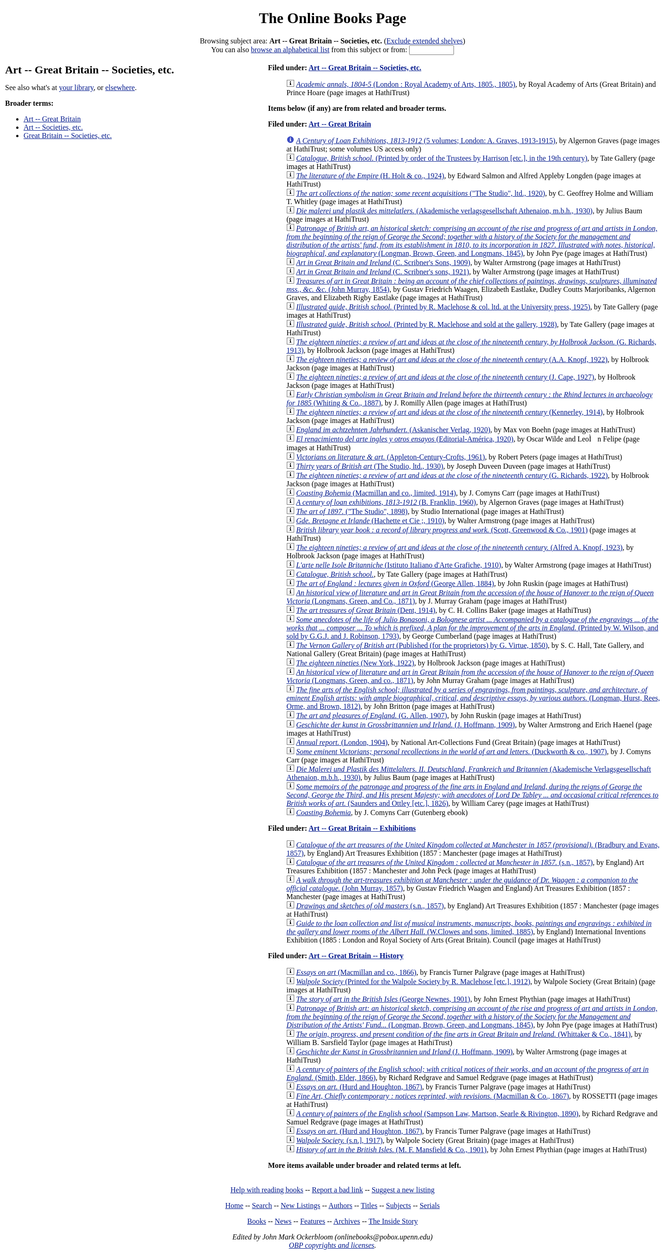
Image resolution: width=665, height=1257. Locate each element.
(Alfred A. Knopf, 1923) (459, 547)
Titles (369, 1205)
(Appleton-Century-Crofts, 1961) (390, 457)
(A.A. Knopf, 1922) (451, 359)
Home (234, 1205)
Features (312, 1221)
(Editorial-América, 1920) (405, 439)
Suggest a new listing (403, 1190)
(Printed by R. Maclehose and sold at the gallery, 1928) (426, 324)
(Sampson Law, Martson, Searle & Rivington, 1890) (437, 1114)
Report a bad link (337, 1190)
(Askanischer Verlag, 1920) (393, 430)
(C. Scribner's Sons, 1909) (383, 262)
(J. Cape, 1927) (445, 377)
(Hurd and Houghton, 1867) (359, 1087)
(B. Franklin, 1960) (386, 502)
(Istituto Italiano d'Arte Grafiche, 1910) (398, 565)
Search (262, 1205)
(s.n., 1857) (444, 862)
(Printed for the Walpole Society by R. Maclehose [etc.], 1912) (413, 981)
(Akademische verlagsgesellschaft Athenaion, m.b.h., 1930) (444, 211)
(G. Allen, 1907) (371, 715)
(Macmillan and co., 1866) (356, 972)
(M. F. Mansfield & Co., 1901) (391, 1150)
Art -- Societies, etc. (53, 127)
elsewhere (120, 87)
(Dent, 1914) (365, 610)
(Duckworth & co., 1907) (451, 751)
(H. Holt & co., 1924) (370, 176)
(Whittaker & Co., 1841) (463, 1034)
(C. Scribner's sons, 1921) (382, 272)
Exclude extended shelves (425, 41)
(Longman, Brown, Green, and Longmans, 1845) (471, 240)
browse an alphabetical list (290, 50)
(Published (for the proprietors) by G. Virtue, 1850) (422, 645)
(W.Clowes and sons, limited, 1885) (469, 927)
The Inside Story (393, 1221)
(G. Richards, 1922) (452, 475)
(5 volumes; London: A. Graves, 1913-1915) (425, 141)
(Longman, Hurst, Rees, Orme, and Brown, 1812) (473, 698)
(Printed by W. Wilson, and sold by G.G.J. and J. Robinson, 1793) (472, 628)
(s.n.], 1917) (339, 1140)
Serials (430, 1205)
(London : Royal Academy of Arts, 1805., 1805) (405, 84)
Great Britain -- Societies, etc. (68, 135)
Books (256, 1221)
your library (76, 87)
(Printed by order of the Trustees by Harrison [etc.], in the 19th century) (441, 158)
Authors (340, 1205)
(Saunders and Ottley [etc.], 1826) (472, 795)
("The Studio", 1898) (352, 511)
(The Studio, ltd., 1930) (369, 466)
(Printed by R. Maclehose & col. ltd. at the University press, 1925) (443, 307)
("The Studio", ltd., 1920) (420, 193)
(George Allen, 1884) (395, 583)
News (283, 1221)
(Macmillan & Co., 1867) (432, 1096)
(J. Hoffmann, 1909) (405, 725)
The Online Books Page (332, 18)
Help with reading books (266, 1190)
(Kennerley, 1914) (449, 412)
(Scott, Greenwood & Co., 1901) (441, 530)
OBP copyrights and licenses (331, 1245)
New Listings (300, 1205)
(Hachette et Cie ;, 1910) (370, 521)
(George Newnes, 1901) (383, 999)
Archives (346, 1221)
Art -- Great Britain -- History (355, 956)
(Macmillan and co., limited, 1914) (376, 493)
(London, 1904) (341, 742)
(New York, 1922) (355, 663)
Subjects (398, 1205)
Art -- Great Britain (52, 119)
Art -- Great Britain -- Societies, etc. (364, 68)
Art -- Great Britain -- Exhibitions (362, 828)
